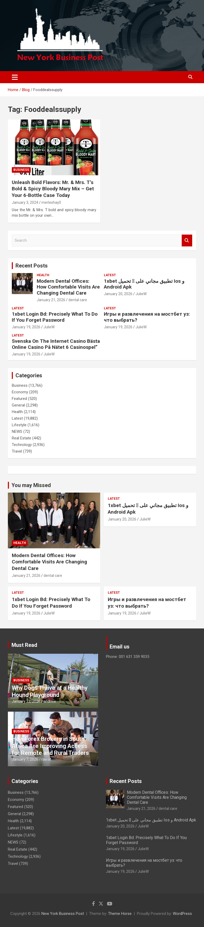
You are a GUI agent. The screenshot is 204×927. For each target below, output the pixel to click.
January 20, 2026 (118, 294)
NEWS (17, 431)
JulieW (141, 294)
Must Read (24, 645)
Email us (120, 646)
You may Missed (31, 485)
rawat (46, 759)
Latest (110, 275)
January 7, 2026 (25, 759)
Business (21, 170)
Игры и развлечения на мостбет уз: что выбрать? (147, 317)
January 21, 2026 (51, 300)
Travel (17, 451)
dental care (77, 300)
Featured (19, 398)
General (18, 405)
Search (187, 240)
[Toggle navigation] (15, 77)
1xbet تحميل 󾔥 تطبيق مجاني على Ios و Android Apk (144, 284)
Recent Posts (31, 265)
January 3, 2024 (25, 202)
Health (43, 275)
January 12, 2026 (26, 701)
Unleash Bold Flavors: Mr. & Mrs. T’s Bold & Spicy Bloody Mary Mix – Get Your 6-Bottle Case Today (53, 188)
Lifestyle (19, 425)
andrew (50, 701)
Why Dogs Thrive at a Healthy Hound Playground (50, 691)
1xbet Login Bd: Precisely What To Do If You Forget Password (55, 317)
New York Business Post (62, 913)
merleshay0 (51, 202)
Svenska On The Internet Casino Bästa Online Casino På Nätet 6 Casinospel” (56, 344)
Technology (22, 444)
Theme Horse (120, 913)
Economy (20, 392)
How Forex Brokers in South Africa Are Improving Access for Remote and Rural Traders (50, 746)
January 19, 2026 (26, 327)
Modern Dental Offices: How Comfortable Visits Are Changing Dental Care (68, 287)
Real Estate (21, 438)
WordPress (182, 913)
